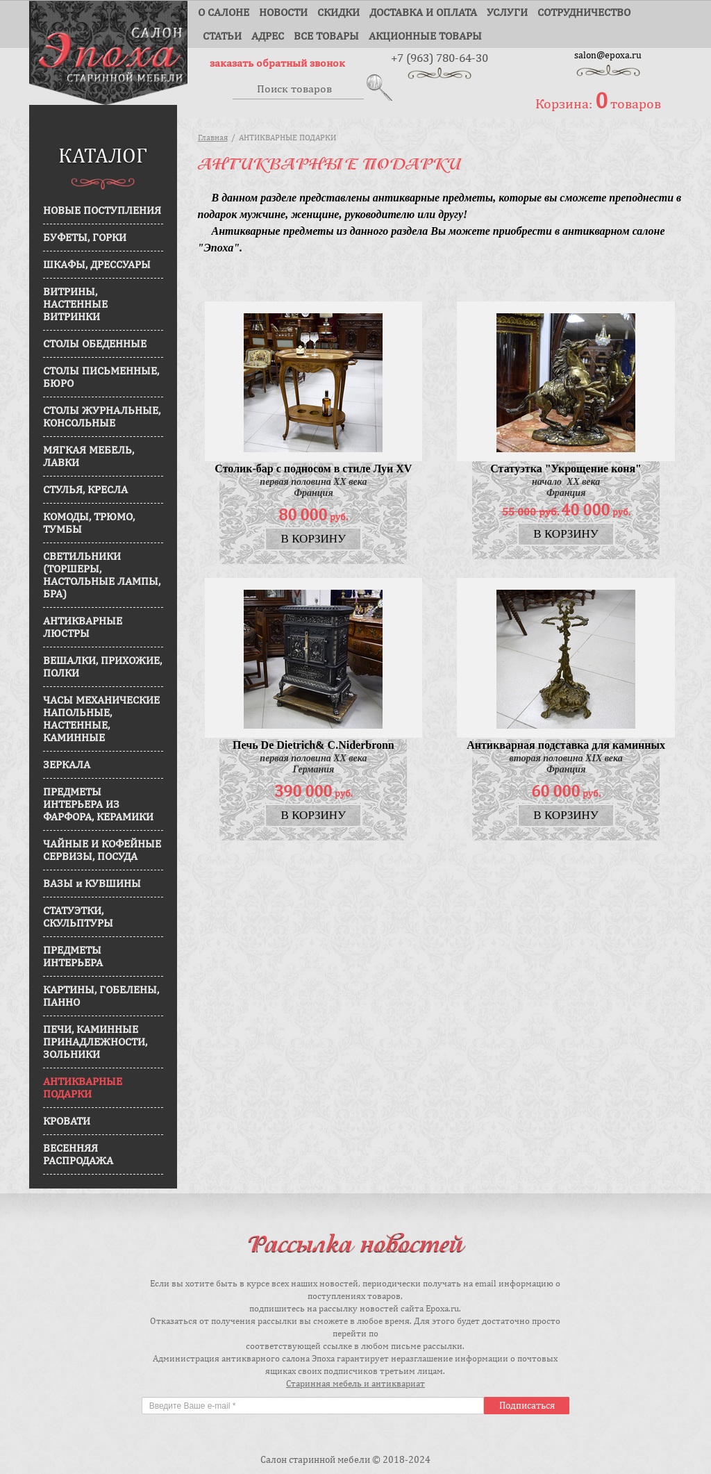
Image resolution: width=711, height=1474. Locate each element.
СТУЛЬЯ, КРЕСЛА (85, 494)
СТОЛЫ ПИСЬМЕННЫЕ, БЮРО (101, 382)
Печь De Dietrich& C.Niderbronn (313, 750)
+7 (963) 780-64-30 (439, 57)
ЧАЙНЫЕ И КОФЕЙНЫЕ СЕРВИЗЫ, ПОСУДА (102, 855)
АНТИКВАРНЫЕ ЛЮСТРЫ (82, 632)
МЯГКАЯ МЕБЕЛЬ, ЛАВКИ (88, 461)
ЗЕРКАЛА (66, 769)
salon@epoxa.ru (608, 54)
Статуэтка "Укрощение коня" (566, 473)
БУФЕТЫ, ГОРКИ (84, 242)
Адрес (267, 35)
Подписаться (527, 1405)
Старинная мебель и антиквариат (355, 1383)
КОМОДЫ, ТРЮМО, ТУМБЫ (89, 527)
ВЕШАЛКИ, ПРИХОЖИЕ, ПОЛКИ (102, 671)
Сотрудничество (583, 12)
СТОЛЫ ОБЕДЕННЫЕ (95, 348)
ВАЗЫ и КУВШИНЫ (92, 888)
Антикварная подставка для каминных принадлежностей (566, 751)
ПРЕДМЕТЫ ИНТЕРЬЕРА (73, 961)
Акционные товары (425, 35)
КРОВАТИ (66, 1125)
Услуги (507, 12)
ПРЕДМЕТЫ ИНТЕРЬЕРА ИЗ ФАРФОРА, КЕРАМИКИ (98, 809)
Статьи (222, 35)
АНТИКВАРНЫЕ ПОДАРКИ (82, 1092)
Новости (283, 12)
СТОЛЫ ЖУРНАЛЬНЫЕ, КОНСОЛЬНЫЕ (101, 421)
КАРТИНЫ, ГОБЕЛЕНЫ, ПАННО (101, 1000)
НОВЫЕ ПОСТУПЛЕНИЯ (102, 215)
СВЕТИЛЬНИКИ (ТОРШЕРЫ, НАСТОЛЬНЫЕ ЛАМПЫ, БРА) (101, 579)
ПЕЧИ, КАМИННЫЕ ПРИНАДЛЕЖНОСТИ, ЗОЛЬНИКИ (95, 1046)
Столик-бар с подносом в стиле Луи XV (313, 473)
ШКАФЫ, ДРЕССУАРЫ (97, 269)
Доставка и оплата (423, 12)
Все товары (326, 35)
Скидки (338, 12)
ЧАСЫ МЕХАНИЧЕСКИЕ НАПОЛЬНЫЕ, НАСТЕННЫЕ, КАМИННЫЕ (101, 723)
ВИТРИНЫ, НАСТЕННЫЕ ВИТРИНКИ (75, 309)
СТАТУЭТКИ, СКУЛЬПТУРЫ (78, 921)
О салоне (223, 12)
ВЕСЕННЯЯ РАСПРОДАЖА (78, 1159)
